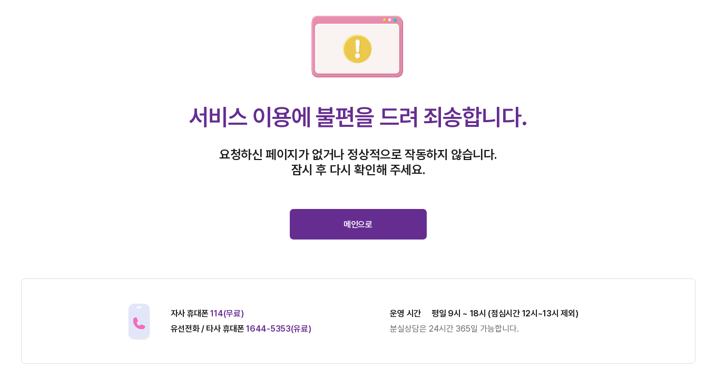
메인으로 (358, 225)
